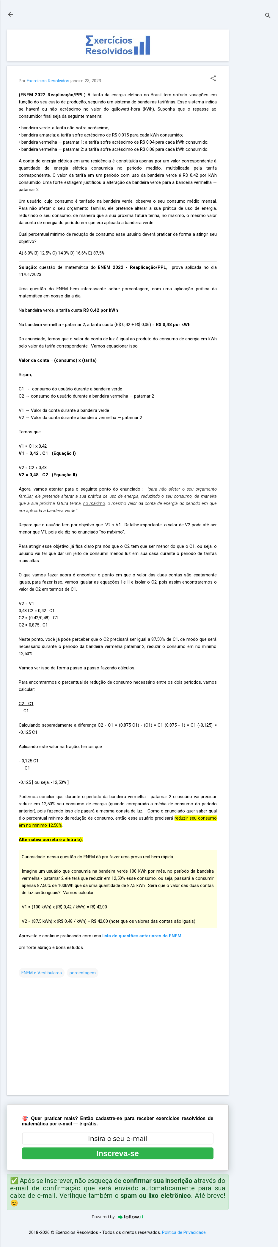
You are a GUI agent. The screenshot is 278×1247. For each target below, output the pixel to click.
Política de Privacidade (184, 1232)
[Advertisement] (252, 119)
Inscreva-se (117, 1153)
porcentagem (83, 972)
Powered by (118, 1216)
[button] (213, 79)
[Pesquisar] (267, 16)
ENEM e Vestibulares (41, 972)
